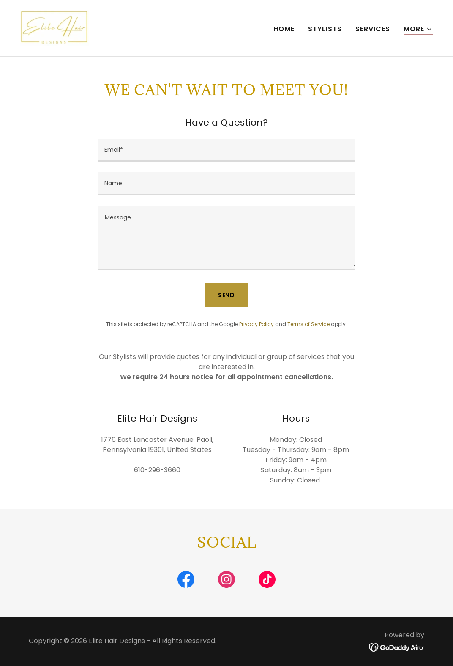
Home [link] (284, 29)
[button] (418, 29)
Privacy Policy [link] (256, 324)
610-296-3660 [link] (157, 470)
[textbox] (226, 150)
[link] (54, 28)
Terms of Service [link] (308, 324)
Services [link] (372, 29)
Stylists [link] (325, 29)
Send (226, 295)
